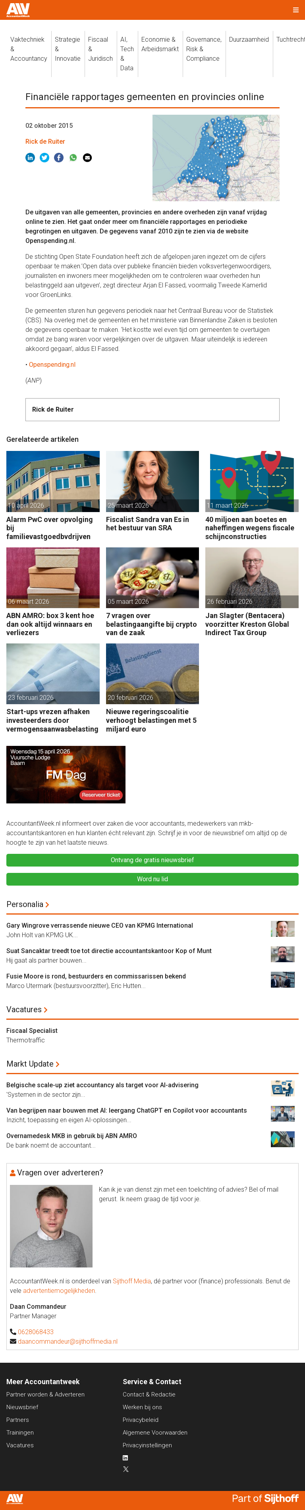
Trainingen (20, 1432)
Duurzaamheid (249, 39)
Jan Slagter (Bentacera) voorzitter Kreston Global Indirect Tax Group (247, 624)
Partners (17, 1419)
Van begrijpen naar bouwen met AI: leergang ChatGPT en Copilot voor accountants (126, 1110)
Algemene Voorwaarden (155, 1432)
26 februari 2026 (230, 601)
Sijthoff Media (132, 1281)
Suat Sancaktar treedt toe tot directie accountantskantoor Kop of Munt (109, 951)
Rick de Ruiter (45, 141)
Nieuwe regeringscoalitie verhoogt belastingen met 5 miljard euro (151, 720)
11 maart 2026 (227, 505)
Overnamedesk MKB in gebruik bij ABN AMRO (71, 1136)
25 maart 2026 (128, 505)
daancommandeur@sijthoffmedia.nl (68, 1341)
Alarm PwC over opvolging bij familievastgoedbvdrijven (49, 528)
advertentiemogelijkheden (59, 1290)
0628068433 (36, 1332)
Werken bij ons (142, 1407)
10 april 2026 (26, 505)
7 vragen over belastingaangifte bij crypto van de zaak (151, 624)
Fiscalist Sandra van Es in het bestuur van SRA (147, 523)
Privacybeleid (140, 1419)
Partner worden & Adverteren (45, 1394)
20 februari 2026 (130, 697)
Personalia (24, 904)
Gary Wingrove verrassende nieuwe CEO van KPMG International (99, 925)
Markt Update (30, 1064)
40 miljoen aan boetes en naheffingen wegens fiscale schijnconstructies (249, 528)
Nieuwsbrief (22, 1407)
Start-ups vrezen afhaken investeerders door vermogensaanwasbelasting (52, 720)
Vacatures (24, 1009)
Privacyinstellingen (147, 1445)
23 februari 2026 (31, 697)
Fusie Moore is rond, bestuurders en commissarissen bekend (96, 976)
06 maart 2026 (28, 601)
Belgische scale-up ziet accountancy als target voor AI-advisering (102, 1085)
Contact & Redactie (149, 1394)
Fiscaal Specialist (32, 1030)
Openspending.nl (52, 364)
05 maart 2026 (128, 601)
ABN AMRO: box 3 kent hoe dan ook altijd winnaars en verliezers (50, 624)
